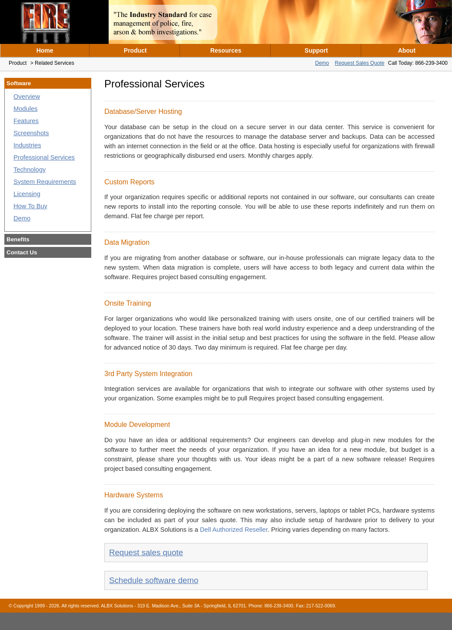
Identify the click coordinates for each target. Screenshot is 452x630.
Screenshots (31, 133)
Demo (322, 63)
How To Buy (30, 206)
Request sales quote (146, 552)
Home (45, 50)
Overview (26, 96)
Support (316, 50)
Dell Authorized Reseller (234, 529)
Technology (29, 169)
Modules (25, 108)
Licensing (26, 193)
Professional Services (44, 157)
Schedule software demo (153, 580)
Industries (27, 145)
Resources (226, 50)
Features (26, 120)
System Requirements (44, 181)
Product (135, 50)
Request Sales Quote (359, 63)
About (406, 50)
